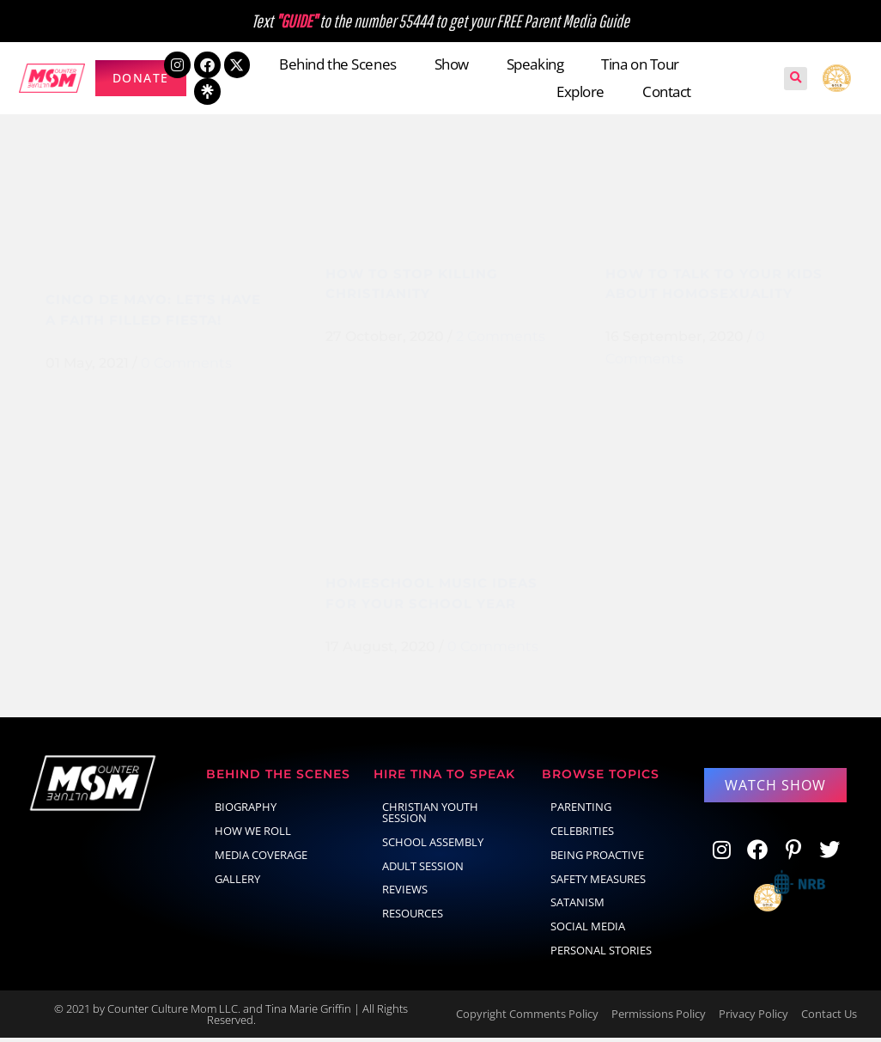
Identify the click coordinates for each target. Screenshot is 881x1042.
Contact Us (829, 1018)
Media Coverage (261, 858)
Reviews (405, 893)
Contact (666, 91)
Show (451, 64)
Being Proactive (597, 858)
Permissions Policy (658, 1018)
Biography (245, 811)
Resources (412, 917)
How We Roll (253, 834)
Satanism (577, 906)
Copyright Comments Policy (527, 1018)
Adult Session (423, 869)
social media (587, 930)
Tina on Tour (640, 64)
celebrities (582, 834)
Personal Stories (601, 953)
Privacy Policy (753, 1018)
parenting (580, 811)
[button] (795, 78)
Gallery (237, 882)
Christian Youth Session (430, 816)
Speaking (535, 64)
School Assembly (432, 845)
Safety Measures (598, 882)
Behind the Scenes (337, 64)
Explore (580, 91)
